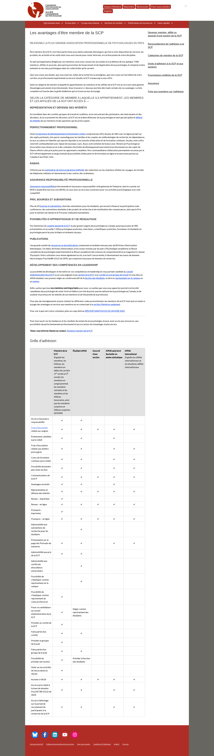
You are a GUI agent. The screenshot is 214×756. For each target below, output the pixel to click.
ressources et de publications (64, 245)
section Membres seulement (106, 304)
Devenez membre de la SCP (79, 330)
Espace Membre (112, 6)
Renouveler (143, 6)
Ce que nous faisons (90, 23)
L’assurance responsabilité (42, 186)
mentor (35, 281)
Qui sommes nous (52, 23)
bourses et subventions (50, 206)
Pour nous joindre (160, 6)
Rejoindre (129, 6)
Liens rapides (164, 23)
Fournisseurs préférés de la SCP (165, 75)
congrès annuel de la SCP (58, 225)
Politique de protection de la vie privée (60, 744)
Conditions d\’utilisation (102, 744)
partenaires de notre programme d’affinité (64, 170)
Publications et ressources (140, 23)
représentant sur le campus (127, 278)
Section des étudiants (95, 278)
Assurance (153, 83)
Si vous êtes (70, 23)
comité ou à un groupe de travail (113, 275)
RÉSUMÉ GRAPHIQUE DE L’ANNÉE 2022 (105, 311)
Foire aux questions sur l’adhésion (166, 91)
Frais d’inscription (39, 427)
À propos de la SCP (36, 744)
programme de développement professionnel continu (60, 134)
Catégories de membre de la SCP (165, 55)
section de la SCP (86, 275)
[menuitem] (108, 11)
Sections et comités (114, 23)
